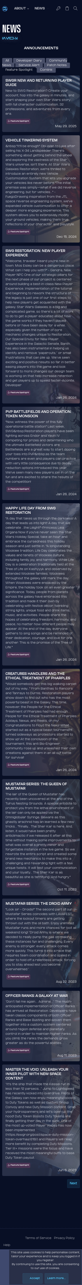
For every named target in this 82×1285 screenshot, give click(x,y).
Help (6, 1245)
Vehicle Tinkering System (31, 140)
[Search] (75, 8)
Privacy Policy (64, 1238)
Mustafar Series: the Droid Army (38, 904)
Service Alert (29, 65)
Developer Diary (29, 60)
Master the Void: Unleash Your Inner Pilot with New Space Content (36, 1074)
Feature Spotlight (19, 70)
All (7, 60)
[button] (21, 9)
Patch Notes (57, 65)
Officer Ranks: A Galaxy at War (36, 996)
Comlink (46, 70)
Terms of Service (38, 1238)
